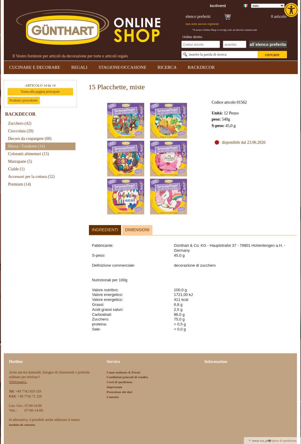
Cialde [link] (16, 169)
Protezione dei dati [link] (120, 392)
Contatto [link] (113, 397)
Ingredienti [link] (105, 229)
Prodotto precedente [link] (23, 100)
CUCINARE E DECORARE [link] (34, 67)
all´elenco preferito (268, 44)
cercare (272, 54)
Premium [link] (19, 184)
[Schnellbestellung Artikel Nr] (200, 44)
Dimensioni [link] (137, 229)
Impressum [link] (114, 387)
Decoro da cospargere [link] (30, 138)
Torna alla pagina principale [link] (40, 92)
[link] (292, 10)
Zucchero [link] (20, 123)
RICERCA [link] (166, 67)
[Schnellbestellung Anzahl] (234, 44)
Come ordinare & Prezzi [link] (123, 372)
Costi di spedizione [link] (120, 382)
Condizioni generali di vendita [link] (127, 377)
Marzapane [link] (20, 161)
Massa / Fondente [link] (26, 146)
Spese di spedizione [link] (284, 440)
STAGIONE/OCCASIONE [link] (123, 67)
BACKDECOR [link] (201, 67)
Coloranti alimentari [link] (28, 154)
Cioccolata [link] (21, 131)
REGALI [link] (79, 67)
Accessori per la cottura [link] (31, 176)
